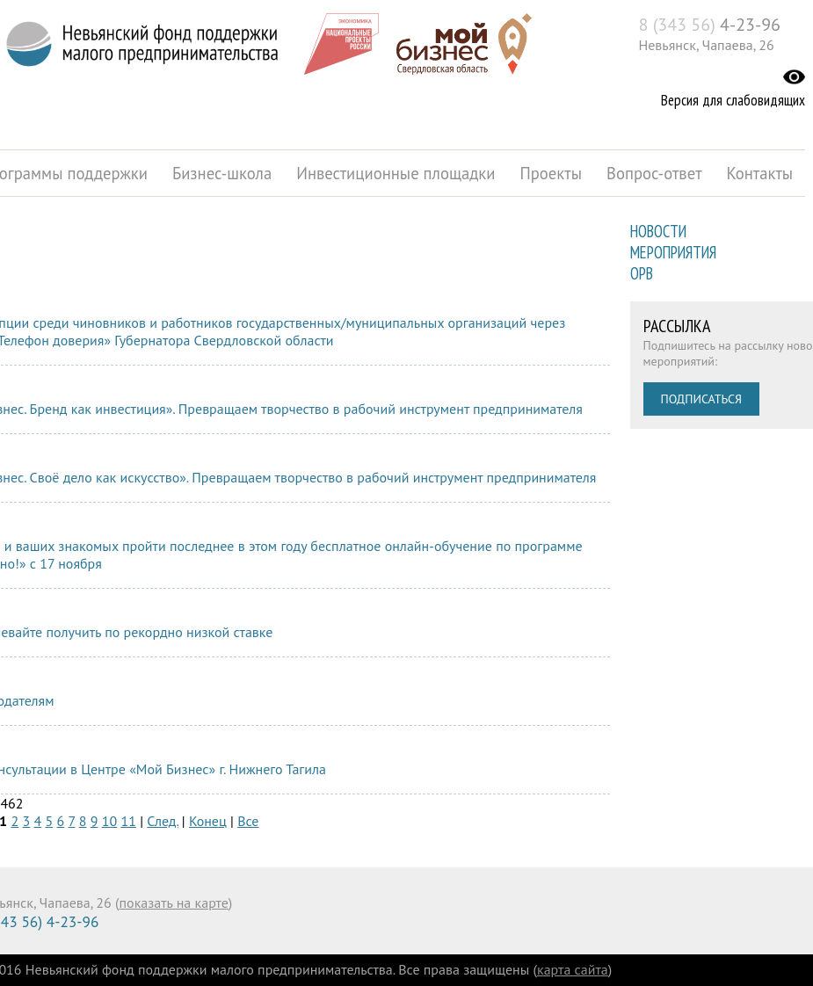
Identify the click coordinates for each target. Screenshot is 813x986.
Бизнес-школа (222, 173)
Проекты (550, 173)
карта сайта (572, 969)
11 (127, 821)
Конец (208, 821)
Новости (658, 231)
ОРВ (641, 273)
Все (247, 821)
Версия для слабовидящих (733, 100)
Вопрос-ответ (654, 173)
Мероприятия (673, 252)
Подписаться (702, 399)
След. (162, 821)
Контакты (760, 173)
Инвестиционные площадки (395, 173)
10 (109, 821)
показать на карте (174, 902)
